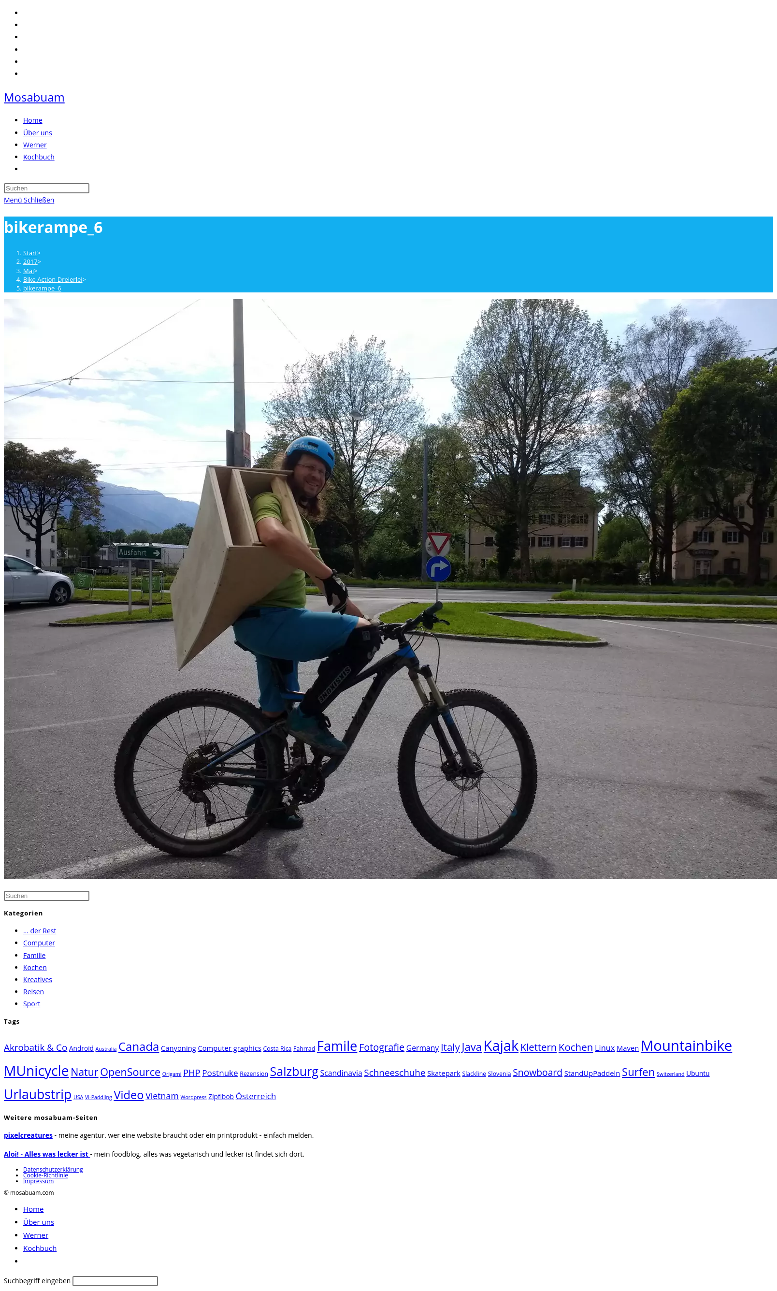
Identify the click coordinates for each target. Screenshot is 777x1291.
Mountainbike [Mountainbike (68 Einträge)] (686, 1045)
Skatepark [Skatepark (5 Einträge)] (443, 1073)
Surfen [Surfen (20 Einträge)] (638, 1071)
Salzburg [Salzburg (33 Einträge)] (294, 1071)
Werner (35, 1235)
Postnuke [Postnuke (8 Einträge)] (220, 1072)
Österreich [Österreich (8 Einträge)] (256, 1096)
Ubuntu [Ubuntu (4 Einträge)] (697, 1073)
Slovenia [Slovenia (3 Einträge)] (499, 1074)
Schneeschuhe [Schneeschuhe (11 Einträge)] (394, 1072)
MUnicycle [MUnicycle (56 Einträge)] (36, 1070)
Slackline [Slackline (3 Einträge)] (474, 1074)
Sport (31, 1003)
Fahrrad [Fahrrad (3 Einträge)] (304, 1048)
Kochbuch (40, 1248)
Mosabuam (34, 97)
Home (33, 1209)
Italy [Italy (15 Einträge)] (450, 1047)
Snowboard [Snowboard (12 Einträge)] (537, 1072)
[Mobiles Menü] (29, 199)
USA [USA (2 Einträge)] (78, 1097)
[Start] (30, 252)
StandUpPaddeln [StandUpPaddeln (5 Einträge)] (592, 1073)
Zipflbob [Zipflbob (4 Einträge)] (221, 1096)
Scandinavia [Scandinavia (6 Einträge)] (341, 1073)
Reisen (33, 991)
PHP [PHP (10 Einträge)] (192, 1072)
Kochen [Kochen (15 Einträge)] (576, 1047)
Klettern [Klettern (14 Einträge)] (538, 1047)
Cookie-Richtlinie (45, 1175)
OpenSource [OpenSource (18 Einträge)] (130, 1072)
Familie (34, 955)
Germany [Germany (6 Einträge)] (422, 1048)
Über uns (38, 1222)
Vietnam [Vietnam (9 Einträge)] (162, 1096)
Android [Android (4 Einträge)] (81, 1048)
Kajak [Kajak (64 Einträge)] (501, 1045)
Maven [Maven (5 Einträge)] (628, 1048)
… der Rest (39, 930)
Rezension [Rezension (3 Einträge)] (254, 1074)
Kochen (35, 967)
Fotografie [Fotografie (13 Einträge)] (381, 1047)
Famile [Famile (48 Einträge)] (337, 1046)
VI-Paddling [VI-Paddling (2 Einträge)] (98, 1097)
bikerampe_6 (42, 288)
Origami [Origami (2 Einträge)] (172, 1074)
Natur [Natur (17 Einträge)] (84, 1072)
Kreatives (37, 979)
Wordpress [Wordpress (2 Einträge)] (194, 1097)
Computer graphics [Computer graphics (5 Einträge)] (229, 1048)
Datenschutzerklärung (53, 1169)
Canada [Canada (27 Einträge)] (138, 1046)
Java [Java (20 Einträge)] (471, 1046)
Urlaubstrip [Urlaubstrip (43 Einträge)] (38, 1094)
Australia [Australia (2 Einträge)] (106, 1048)
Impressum (38, 1181)
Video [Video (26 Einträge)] (129, 1094)
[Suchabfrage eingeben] (46, 188)
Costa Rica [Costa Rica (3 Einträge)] (277, 1048)
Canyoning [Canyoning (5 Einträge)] (178, 1048)
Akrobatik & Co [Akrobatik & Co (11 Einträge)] (35, 1047)
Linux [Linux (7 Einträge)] (605, 1047)
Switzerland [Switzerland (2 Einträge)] (671, 1074)
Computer (39, 942)
